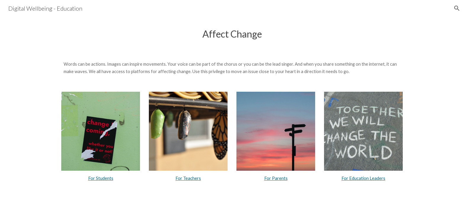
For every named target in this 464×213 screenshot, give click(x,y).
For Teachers (188, 178)
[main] (232, 34)
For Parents (276, 178)
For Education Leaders (363, 178)
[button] (457, 8)
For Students (100, 178)
